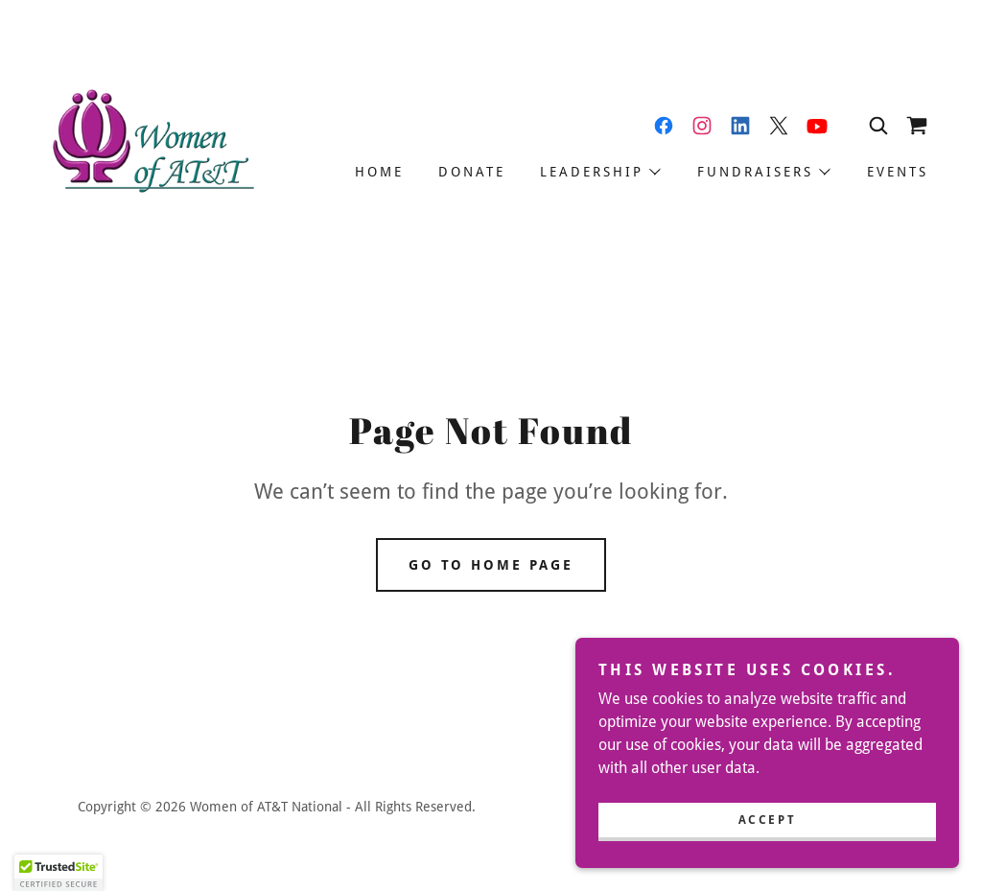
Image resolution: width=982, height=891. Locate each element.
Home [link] (379, 171)
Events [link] (897, 171)
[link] (151, 143)
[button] (599, 171)
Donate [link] (471, 171)
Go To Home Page (491, 565)
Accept (767, 820)
